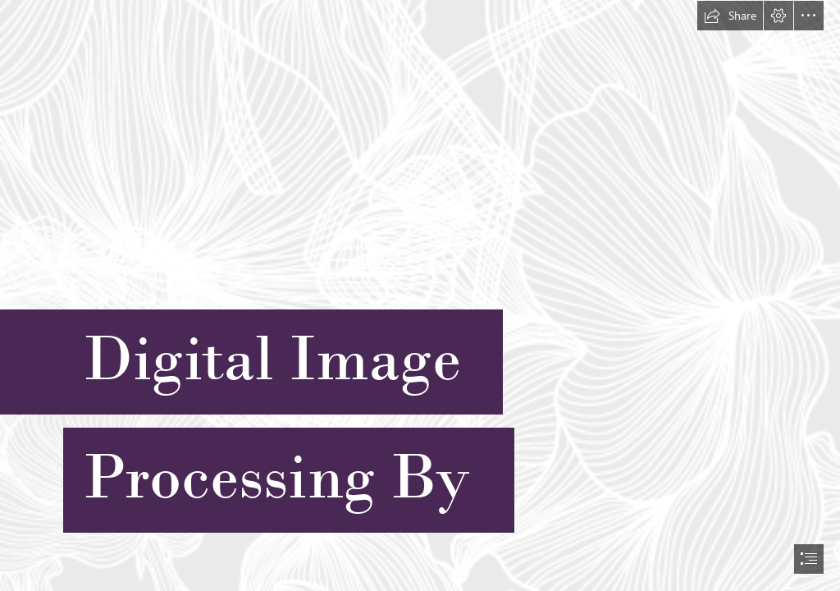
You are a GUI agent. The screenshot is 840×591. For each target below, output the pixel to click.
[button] (730, 15)
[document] (420, 295)
